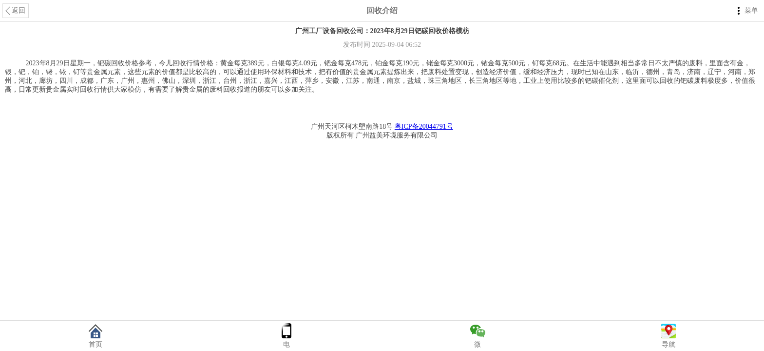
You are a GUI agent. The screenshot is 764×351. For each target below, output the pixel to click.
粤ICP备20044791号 (424, 126)
